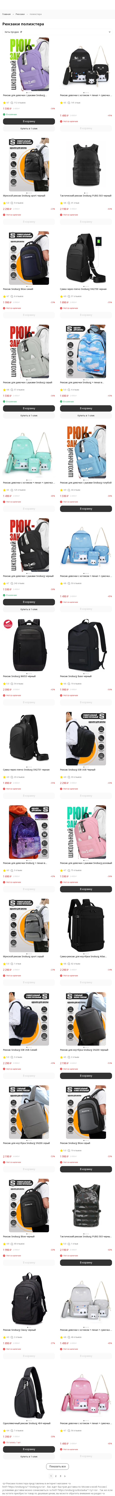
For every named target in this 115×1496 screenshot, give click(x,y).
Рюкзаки (20, 14)
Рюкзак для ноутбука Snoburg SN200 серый (26, 1143)
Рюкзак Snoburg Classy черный (19, 1329)
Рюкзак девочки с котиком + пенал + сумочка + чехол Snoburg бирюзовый (29, 482)
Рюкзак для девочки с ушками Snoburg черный (28, 576)
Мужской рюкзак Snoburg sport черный (24, 195)
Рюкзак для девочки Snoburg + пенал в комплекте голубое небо (81, 382)
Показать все (57, 1466)
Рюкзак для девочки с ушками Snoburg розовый (86, 863)
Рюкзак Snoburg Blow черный (18, 1236)
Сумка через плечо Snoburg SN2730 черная (83, 288)
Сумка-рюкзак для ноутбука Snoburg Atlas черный (82, 956)
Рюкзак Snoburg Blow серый (75, 1143)
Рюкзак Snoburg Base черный (76, 676)
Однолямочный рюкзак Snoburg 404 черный (26, 1423)
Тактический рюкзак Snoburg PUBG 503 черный (85, 195)
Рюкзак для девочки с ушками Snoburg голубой (86, 482)
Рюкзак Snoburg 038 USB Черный (77, 769)
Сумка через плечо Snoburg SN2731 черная (26, 769)
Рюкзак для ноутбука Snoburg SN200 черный (84, 1049)
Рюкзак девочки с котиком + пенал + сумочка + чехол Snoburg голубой (86, 576)
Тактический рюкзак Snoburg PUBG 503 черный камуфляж (85, 1236)
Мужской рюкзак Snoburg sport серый (23, 956)
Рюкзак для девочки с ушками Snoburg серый (27, 382)
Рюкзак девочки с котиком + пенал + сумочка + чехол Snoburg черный (86, 95)
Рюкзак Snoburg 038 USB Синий (20, 1049)
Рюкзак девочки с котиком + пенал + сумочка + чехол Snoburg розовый (86, 1423)
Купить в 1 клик (28, 128)
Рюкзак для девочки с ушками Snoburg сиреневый (24, 95)
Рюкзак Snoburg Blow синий (18, 288)
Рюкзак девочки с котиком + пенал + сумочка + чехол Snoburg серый (86, 1330)
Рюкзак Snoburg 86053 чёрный (19, 676)
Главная (6, 14)
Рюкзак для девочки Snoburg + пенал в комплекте (24, 863)
